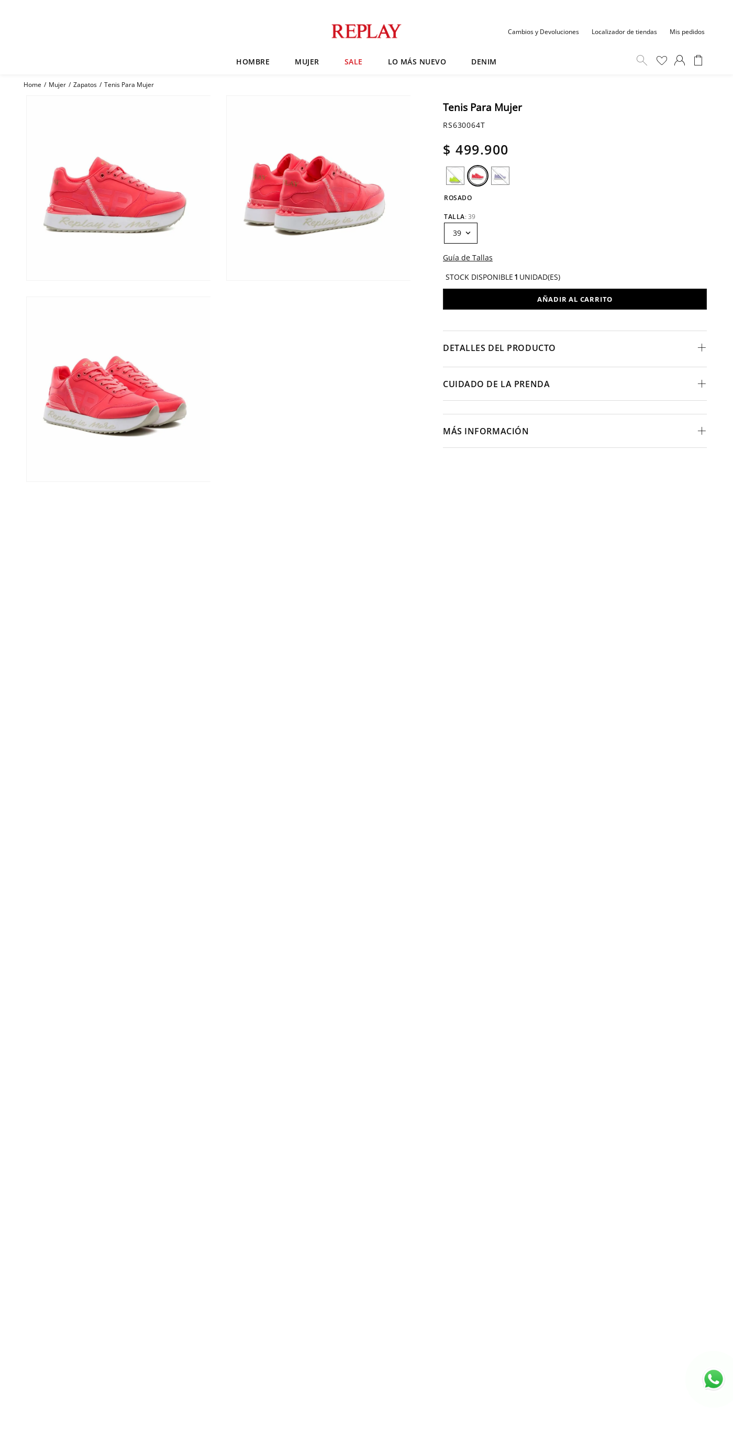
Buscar (642, 60)
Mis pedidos (687, 31)
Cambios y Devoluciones (543, 31)
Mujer (57, 85)
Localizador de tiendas (624, 31)
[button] (455, 176)
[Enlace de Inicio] (32, 85)
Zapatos (85, 85)
